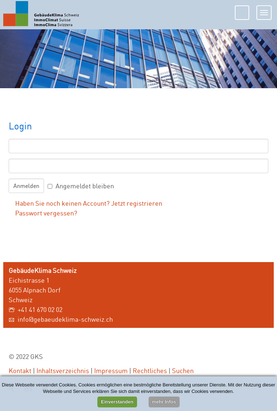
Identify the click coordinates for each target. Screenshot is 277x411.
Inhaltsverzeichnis (62, 370)
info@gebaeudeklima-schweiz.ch (65, 319)
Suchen (183, 370)
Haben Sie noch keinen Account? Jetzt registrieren (88, 203)
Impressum (111, 370)
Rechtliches (150, 370)
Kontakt (20, 370)
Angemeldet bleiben (85, 186)
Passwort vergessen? (46, 213)
